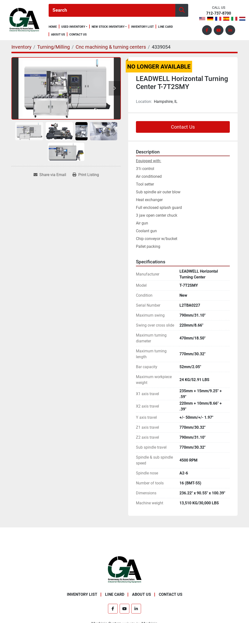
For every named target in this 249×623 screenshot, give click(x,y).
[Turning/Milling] (53, 47)
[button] (74, 26)
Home (53, 26)
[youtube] (218, 30)
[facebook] (207, 30)
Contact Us (78, 34)
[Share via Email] (49, 174)
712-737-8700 (218, 13)
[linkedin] (230, 30)
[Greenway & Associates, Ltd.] (125, 569)
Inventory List (142, 26)
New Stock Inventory (108, 26)
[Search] (112, 10)
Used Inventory (73, 26)
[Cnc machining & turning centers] (111, 47)
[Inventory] (21, 47)
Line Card (165, 26)
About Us (58, 34)
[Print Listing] (85, 174)
